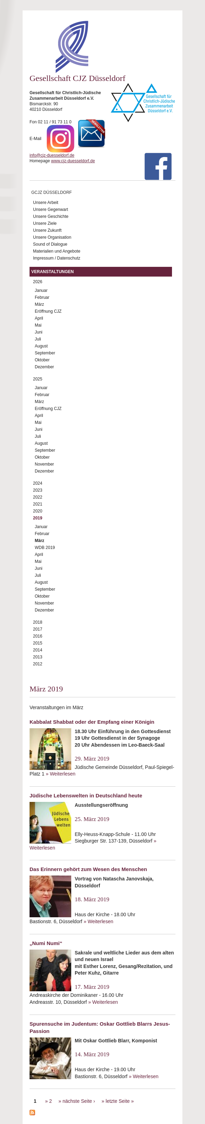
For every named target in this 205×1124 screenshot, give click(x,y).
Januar (41, 290)
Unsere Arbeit (45, 202)
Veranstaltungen (52, 271)
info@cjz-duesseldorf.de (52, 155)
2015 (37, 643)
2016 (37, 636)
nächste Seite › (79, 1101)
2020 (37, 511)
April (39, 318)
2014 (37, 650)
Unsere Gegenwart (50, 209)
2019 (37, 518)
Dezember (44, 366)
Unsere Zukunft (47, 230)
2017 (37, 629)
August (41, 346)
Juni (38, 332)
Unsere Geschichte (50, 216)
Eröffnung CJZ (48, 311)
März (39, 304)
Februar (42, 297)
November (44, 464)
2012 (37, 664)
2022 (37, 497)
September (45, 353)
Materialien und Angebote (56, 251)
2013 (37, 657)
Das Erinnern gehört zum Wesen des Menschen (88, 869)
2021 (37, 504)
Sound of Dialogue (50, 244)
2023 (37, 490)
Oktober (42, 360)
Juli (38, 339)
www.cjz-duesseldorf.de (73, 160)
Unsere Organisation (52, 237)
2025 (37, 379)
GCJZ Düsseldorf (51, 192)
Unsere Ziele (45, 223)
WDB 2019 (45, 547)
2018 (37, 622)
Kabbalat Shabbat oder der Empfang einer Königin (92, 722)
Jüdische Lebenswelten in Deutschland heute (86, 795)
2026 (37, 281)
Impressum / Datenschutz (56, 258)
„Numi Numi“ (46, 943)
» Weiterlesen (60, 774)
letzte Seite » (120, 1101)
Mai (38, 325)
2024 (37, 483)
